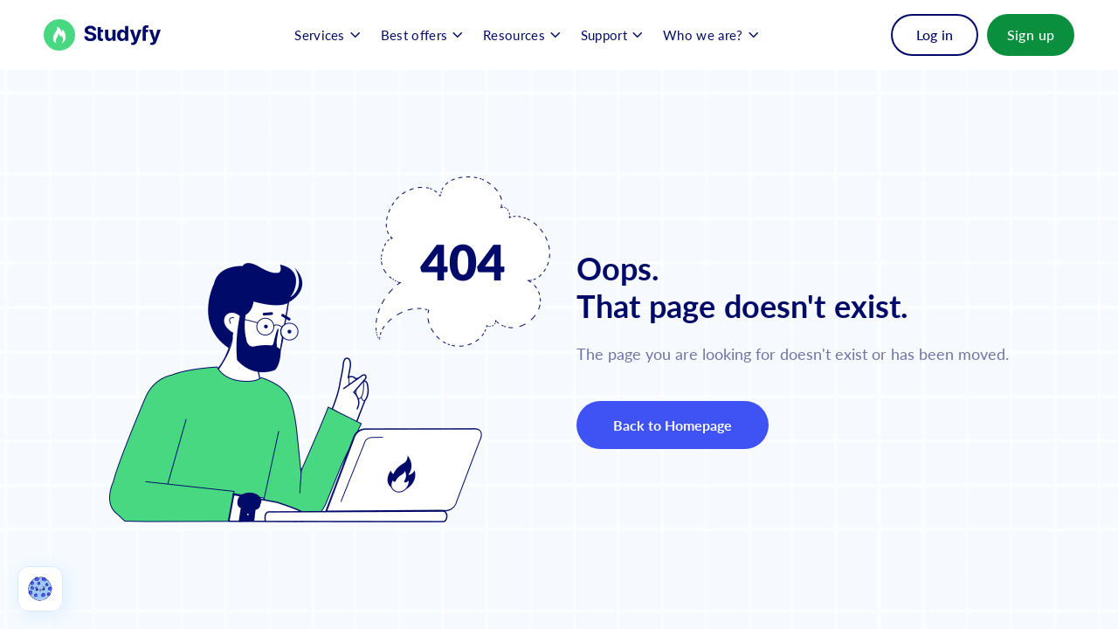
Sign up (1031, 34)
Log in (934, 34)
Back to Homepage (673, 425)
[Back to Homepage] (103, 35)
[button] (326, 35)
